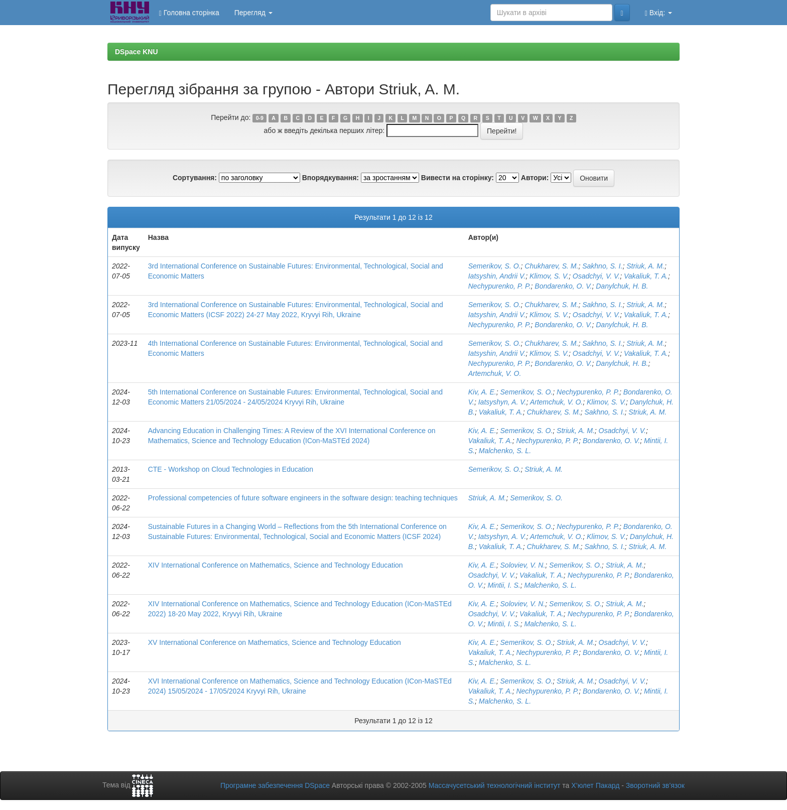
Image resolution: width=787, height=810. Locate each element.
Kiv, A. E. (482, 392)
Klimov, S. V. (549, 276)
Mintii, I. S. (503, 585)
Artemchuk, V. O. (494, 373)
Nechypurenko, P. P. (499, 286)
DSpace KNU (136, 52)
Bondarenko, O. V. (563, 286)
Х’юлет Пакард (595, 785)
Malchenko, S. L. (505, 451)
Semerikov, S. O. (494, 266)
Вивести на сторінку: (457, 178)
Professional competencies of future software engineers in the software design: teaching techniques (303, 498)
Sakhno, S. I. (602, 266)
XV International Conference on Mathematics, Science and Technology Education (274, 642)
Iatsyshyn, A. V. (502, 402)
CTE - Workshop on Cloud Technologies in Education (230, 469)
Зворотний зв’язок (655, 785)
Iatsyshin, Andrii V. (497, 276)
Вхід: (658, 13)
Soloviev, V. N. (523, 565)
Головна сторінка (189, 13)
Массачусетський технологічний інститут (495, 785)
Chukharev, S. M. (551, 266)
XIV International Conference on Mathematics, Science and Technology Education (275, 565)
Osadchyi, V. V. (596, 276)
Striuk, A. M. (645, 266)
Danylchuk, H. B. (622, 286)
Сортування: (195, 178)
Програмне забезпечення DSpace (275, 785)
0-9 (260, 118)
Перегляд (253, 13)
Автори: (535, 178)
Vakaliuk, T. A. (646, 276)
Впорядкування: (330, 178)
